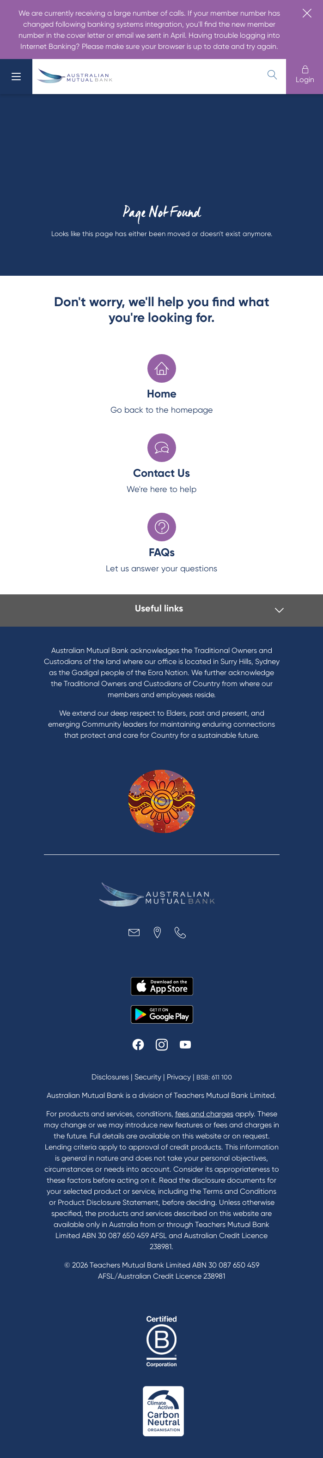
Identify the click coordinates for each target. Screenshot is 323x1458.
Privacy (179, 1077)
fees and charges (204, 1113)
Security (147, 1077)
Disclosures (110, 1077)
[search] (272, 74)
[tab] (164, 611)
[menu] (16, 76)
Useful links (159, 608)
